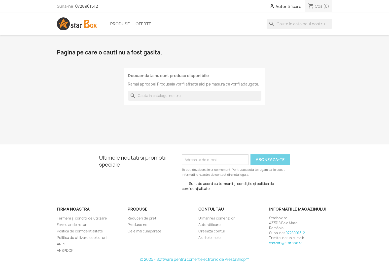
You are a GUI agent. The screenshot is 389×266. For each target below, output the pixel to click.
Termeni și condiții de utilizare (82, 218)
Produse (120, 24)
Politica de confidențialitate (80, 231)
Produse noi (138, 224)
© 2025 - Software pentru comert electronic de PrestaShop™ (194, 259)
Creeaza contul (211, 231)
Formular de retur (72, 224)
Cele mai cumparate (144, 231)
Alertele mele (209, 237)
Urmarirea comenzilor (216, 218)
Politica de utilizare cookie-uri (81, 237)
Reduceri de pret (142, 218)
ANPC (62, 244)
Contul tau (211, 209)
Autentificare (209, 224)
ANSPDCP (65, 250)
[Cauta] (299, 24)
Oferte (143, 24)
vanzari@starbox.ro (286, 242)
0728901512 (86, 6)
